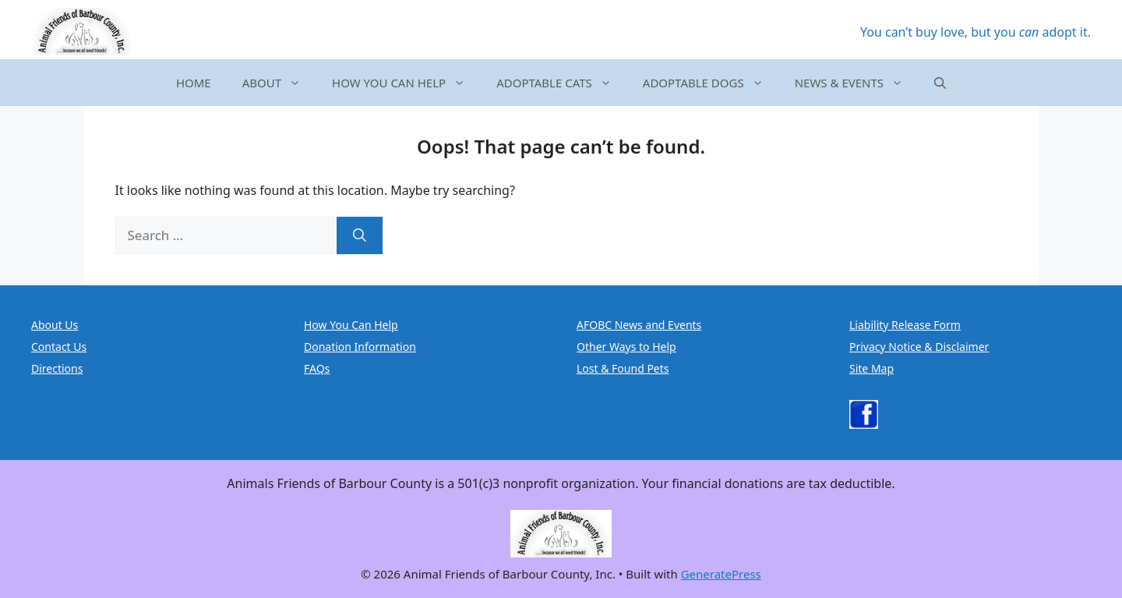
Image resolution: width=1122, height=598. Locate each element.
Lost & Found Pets (623, 368)
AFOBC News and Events (639, 324)
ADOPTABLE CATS (561, 82)
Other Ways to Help (626, 346)
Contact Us (58, 346)
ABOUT (279, 82)
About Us (54, 324)
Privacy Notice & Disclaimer (919, 346)
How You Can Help (351, 324)
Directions (57, 368)
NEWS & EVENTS (857, 82)
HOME (193, 82)
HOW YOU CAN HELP (406, 82)
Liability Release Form (905, 324)
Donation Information (360, 346)
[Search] (360, 235)
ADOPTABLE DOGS (711, 82)
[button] (940, 82)
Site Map (871, 368)
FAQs (317, 368)
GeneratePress (721, 574)
